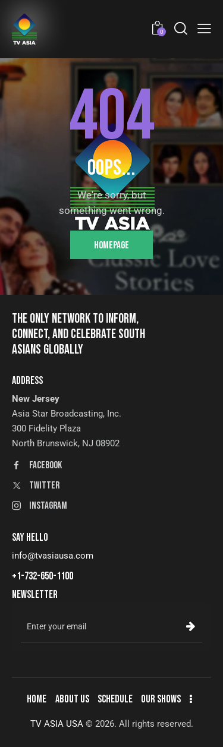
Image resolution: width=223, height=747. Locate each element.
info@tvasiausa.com (52, 555)
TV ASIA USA (56, 723)
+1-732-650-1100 (42, 576)
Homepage (111, 245)
